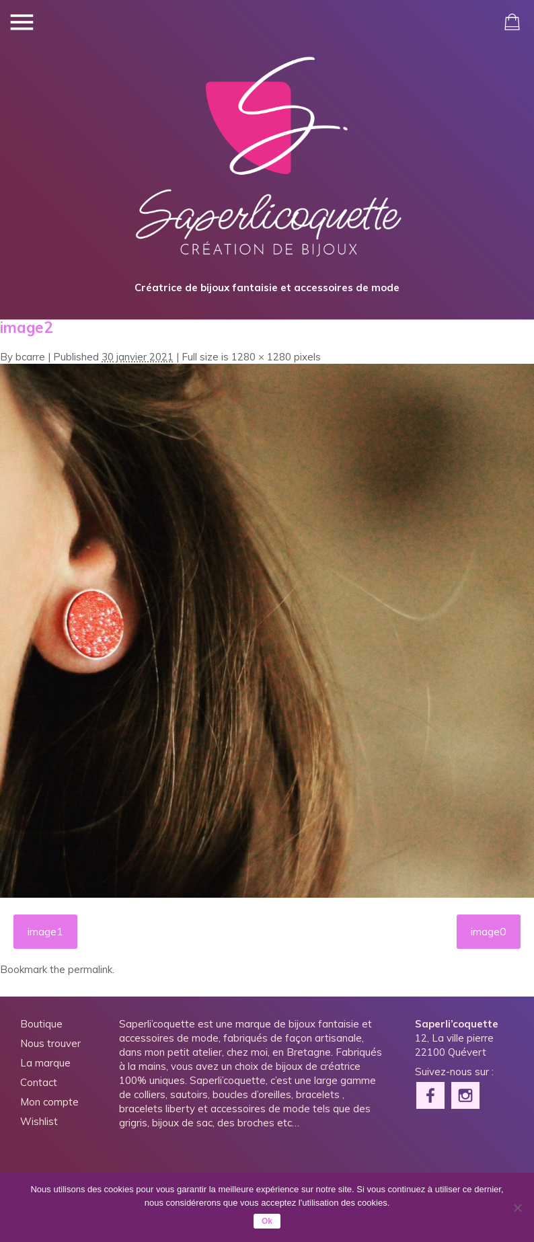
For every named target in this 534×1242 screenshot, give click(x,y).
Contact (38, 1083)
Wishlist (39, 1122)
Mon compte (49, 1103)
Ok (267, 1221)
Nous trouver (50, 1044)
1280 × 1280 (261, 358)
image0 (489, 932)
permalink (90, 970)
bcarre (30, 358)
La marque (45, 1064)
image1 (45, 932)
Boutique (41, 1025)
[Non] (517, 1207)
